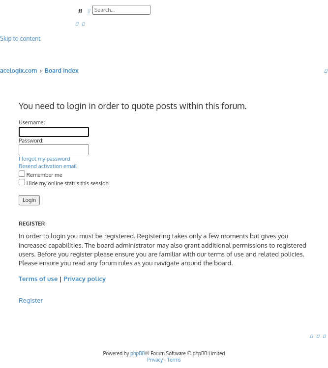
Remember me (40, 174)
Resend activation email (48, 166)
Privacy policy (84, 278)
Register (31, 300)
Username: (32, 122)
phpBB (137, 353)
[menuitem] (76, 23)
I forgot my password (44, 158)
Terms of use (38, 278)
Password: (31, 140)
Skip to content (20, 38)
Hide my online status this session (64, 183)
